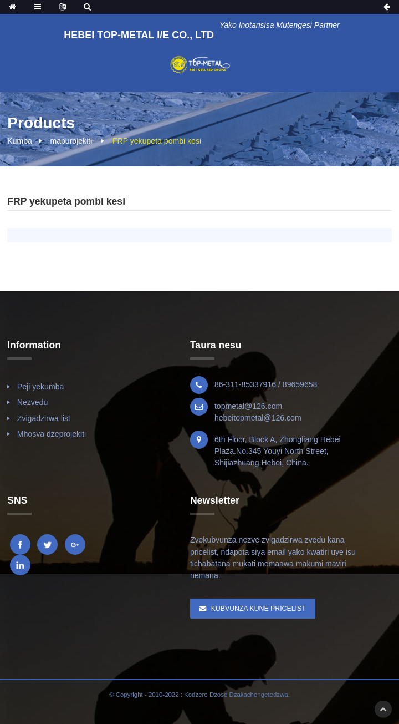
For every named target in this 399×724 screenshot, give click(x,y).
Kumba (19, 140)
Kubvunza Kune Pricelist (258, 608)
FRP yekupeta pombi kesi (156, 140)
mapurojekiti (71, 140)
